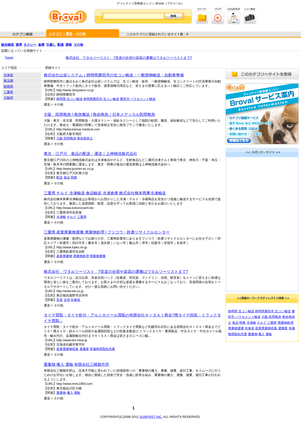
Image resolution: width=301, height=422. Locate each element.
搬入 (70, 393)
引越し (51, 44)
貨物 (68, 44)
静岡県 (8, 86)
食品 (67, 177)
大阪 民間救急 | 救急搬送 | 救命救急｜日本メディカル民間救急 (99, 114)
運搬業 (84, 349)
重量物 (61, 393)
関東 (74, 177)
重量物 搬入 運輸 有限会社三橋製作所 (76, 364)
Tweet (9, 57)
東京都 (8, 80)
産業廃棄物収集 (67, 349)
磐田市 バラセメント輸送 (138, 99)
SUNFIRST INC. (151, 417)
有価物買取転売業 (102, 349)
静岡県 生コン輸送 (69, 99)
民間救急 (70, 138)
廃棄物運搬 (98, 256)
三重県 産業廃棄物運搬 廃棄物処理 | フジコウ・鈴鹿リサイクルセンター (107, 232)
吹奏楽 (75, 300)
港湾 (19, 44)
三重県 (82, 217)
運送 (69, 34)
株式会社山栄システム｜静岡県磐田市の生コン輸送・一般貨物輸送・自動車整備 (114, 75)
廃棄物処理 (81, 256)
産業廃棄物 (64, 256)
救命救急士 (85, 138)
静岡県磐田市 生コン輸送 (101, 99)
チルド (71, 217)
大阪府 (8, 97)
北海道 (8, 75)
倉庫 (41, 44)
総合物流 (7, 44)
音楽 (59, 300)
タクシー (30, 44)
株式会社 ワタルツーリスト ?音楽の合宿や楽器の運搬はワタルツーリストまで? (129, 58)
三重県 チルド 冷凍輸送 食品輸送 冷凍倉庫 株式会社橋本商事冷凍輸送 (105, 193)
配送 (59, 177)
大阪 (60, 138)
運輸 (77, 393)
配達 (60, 44)
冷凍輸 (61, 217)
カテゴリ (55, 34)
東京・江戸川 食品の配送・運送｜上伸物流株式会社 (90, 154)
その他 (80, 34)
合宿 (67, 300)
